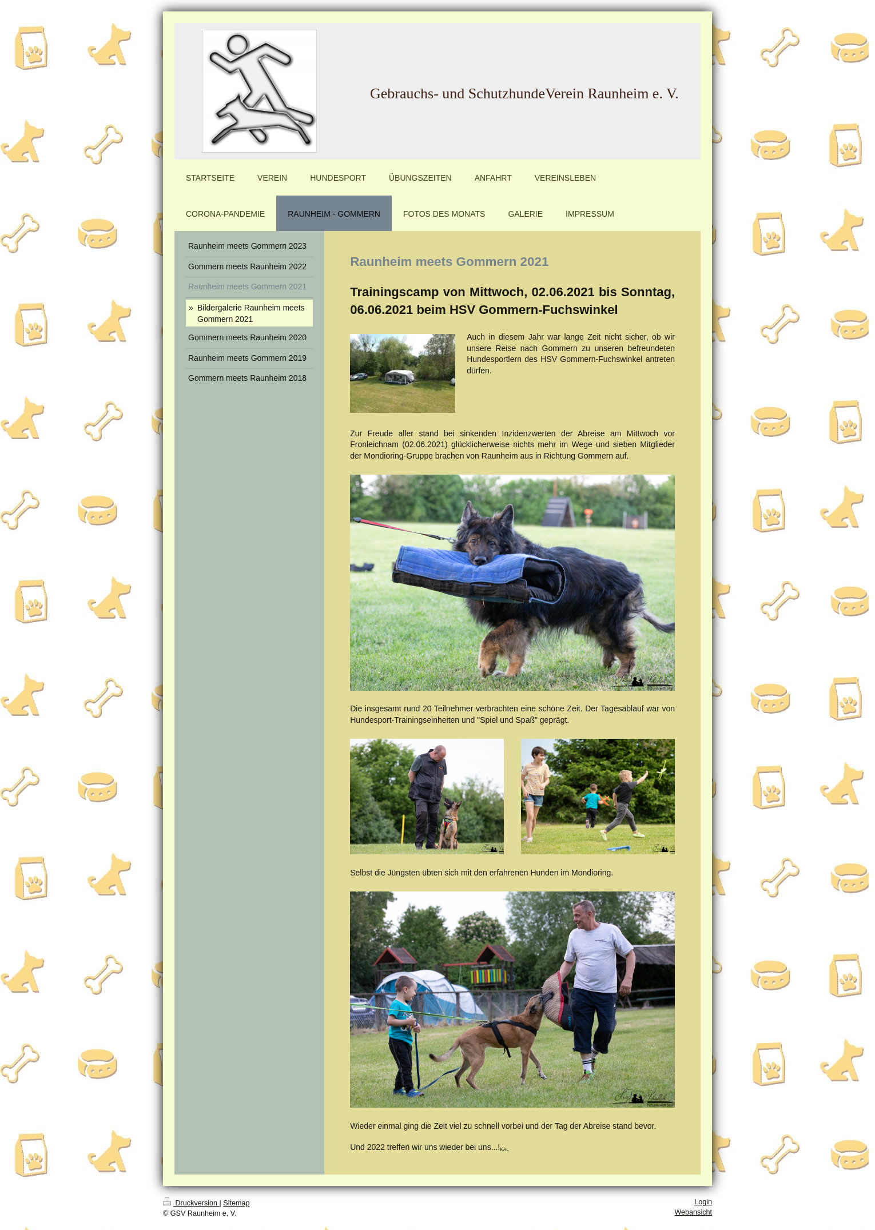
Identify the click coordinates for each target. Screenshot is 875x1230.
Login (703, 1202)
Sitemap (236, 1203)
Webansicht (693, 1212)
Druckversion (191, 1203)
